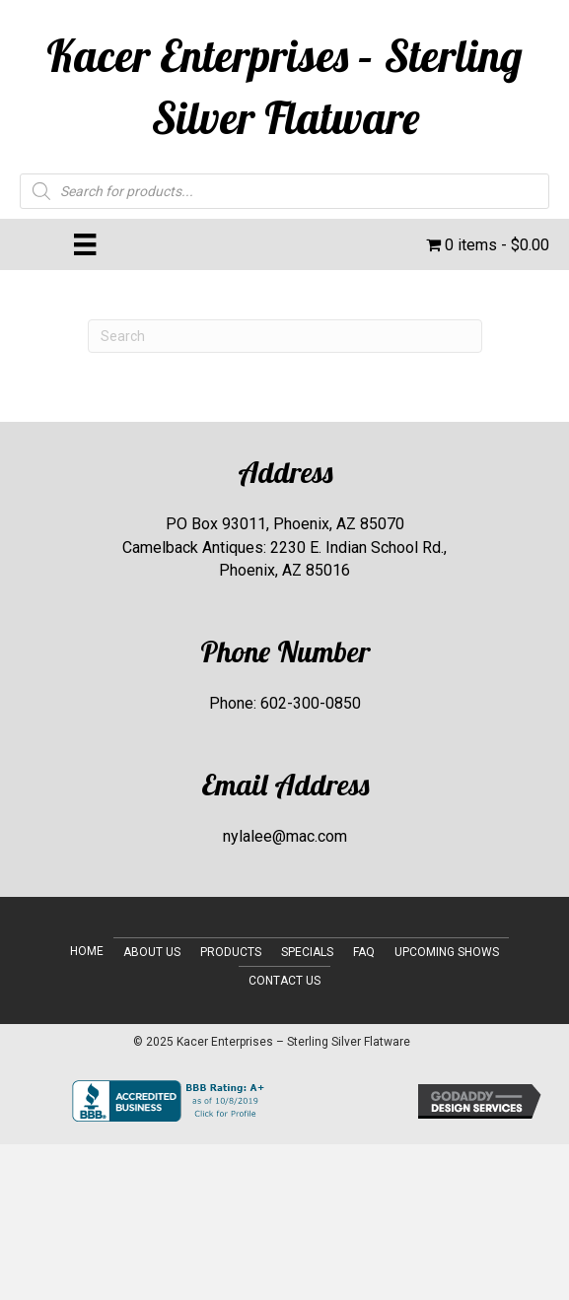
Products (230, 952)
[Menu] (84, 244)
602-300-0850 (310, 703)
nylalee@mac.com (285, 836)
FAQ (364, 952)
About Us (151, 952)
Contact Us (284, 981)
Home (87, 951)
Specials (307, 952)
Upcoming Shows (446, 952)
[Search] (285, 336)
